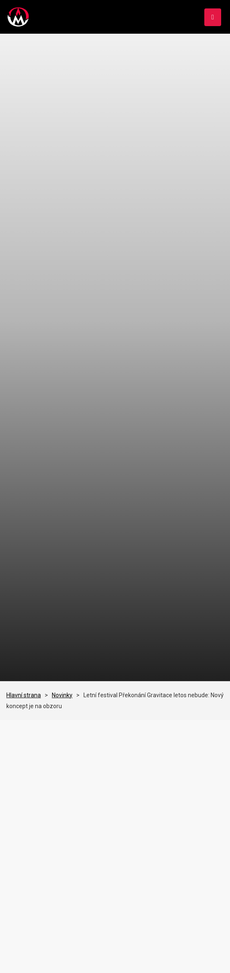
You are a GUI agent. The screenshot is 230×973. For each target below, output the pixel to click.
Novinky (62, 695)
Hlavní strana (23, 695)
